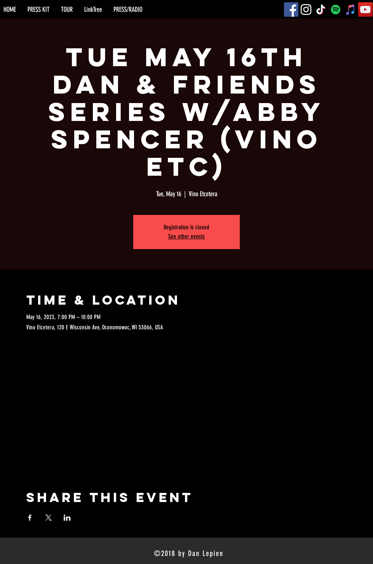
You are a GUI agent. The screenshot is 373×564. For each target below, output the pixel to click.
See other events (186, 236)
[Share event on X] (48, 518)
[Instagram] (306, 9)
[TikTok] (321, 9)
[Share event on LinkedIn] (67, 518)
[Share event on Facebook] (29, 518)
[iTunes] (350, 9)
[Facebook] (291, 9)
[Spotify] (335, 9)
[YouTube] (365, 9)
